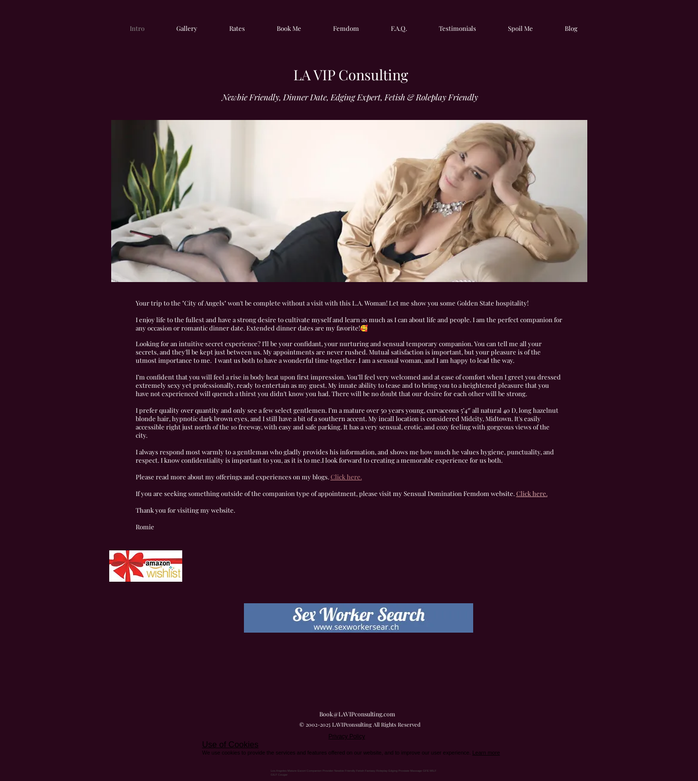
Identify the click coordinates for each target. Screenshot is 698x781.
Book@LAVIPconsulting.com (357, 714)
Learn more (486, 753)
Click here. (532, 493)
